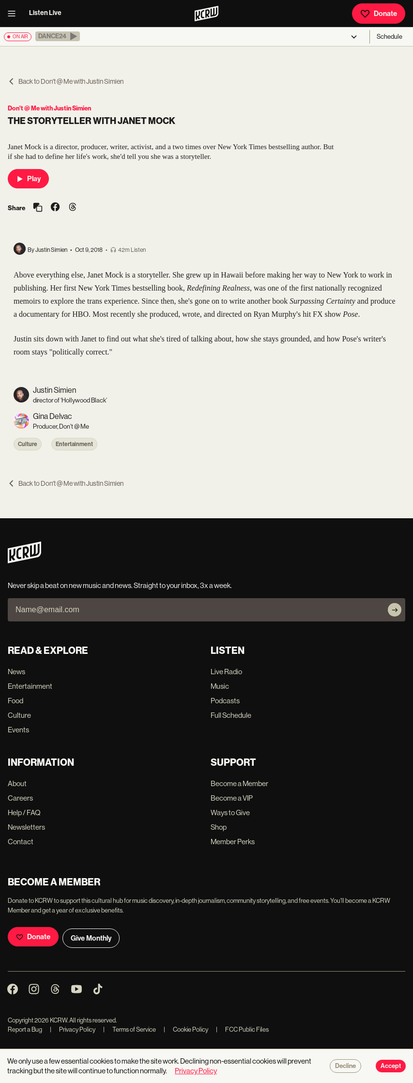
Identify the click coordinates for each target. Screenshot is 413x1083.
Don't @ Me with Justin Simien (49, 108)
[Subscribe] (394, 610)
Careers (20, 798)
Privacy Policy (72, 1029)
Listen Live (45, 13)
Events (18, 730)
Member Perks (233, 841)
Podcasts (225, 700)
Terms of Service (129, 1029)
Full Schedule (231, 715)
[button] (57, 36)
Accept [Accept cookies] (391, 1066)
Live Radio (226, 671)
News (16, 671)
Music (220, 686)
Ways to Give (230, 812)
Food (15, 700)
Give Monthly (91, 938)
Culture (27, 444)
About (17, 783)
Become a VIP (232, 798)
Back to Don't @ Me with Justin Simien (65, 81)
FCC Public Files (242, 1029)
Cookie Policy (186, 1029)
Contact (20, 841)
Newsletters (26, 827)
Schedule (389, 36)
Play (28, 178)
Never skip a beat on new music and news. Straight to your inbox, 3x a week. (120, 585)
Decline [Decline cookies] (345, 1066)
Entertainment (74, 444)
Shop (219, 827)
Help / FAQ (24, 812)
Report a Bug (25, 1029)
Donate (378, 13)
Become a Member (239, 783)
